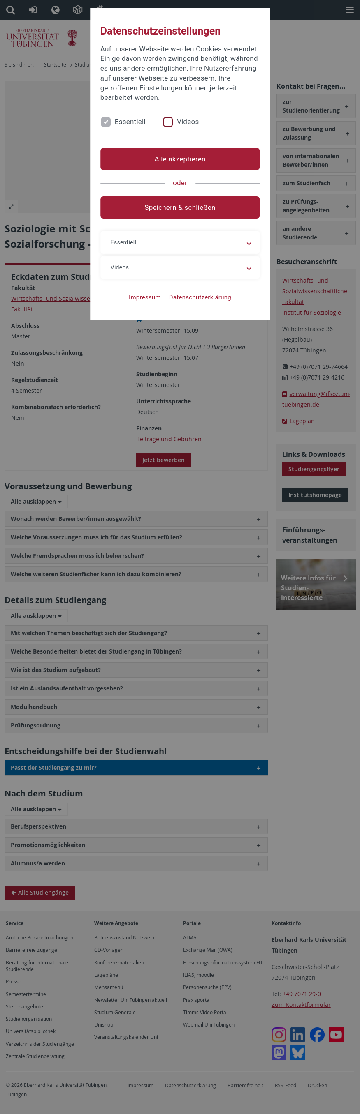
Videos (188, 121)
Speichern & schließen (179, 207)
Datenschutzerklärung (200, 297)
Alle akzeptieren (179, 159)
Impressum (145, 297)
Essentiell (130, 121)
